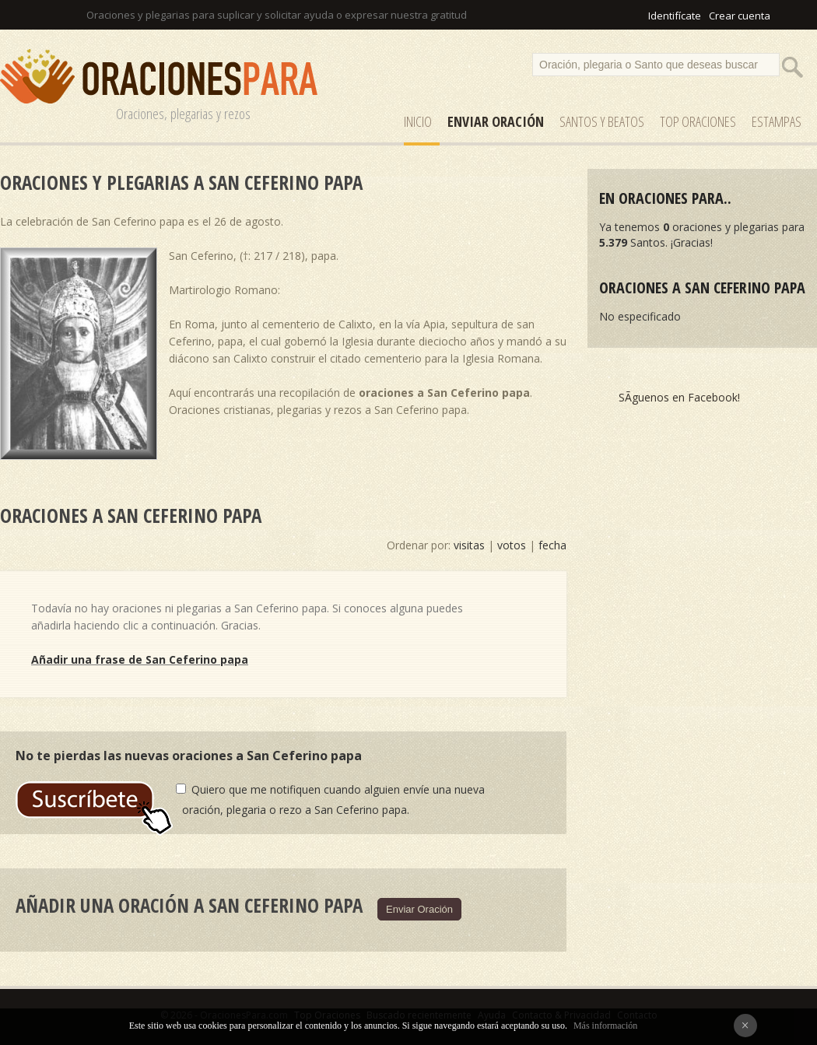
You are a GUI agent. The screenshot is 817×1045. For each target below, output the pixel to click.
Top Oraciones (698, 121)
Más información (605, 1025)
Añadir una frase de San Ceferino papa (139, 659)
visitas (469, 545)
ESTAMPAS (776, 121)
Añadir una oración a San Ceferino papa (189, 905)
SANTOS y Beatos (601, 121)
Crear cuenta (739, 16)
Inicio (418, 121)
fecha (552, 545)
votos (511, 545)
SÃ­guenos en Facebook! (679, 397)
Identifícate (674, 16)
